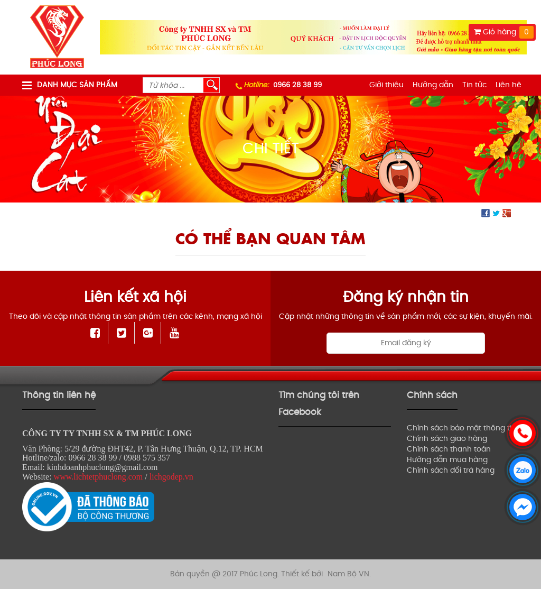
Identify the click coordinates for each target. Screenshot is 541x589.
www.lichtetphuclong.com (98, 476)
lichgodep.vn (171, 476)
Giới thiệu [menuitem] (386, 85)
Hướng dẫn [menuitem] (433, 85)
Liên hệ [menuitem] (508, 85)
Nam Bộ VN (348, 574)
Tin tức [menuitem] (474, 85)
